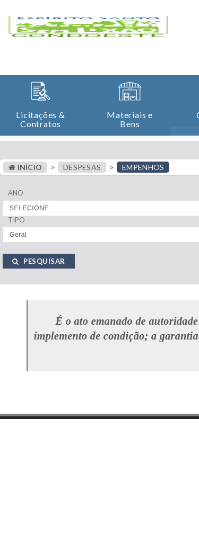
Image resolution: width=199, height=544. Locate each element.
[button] (40, 105)
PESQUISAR (38, 261)
